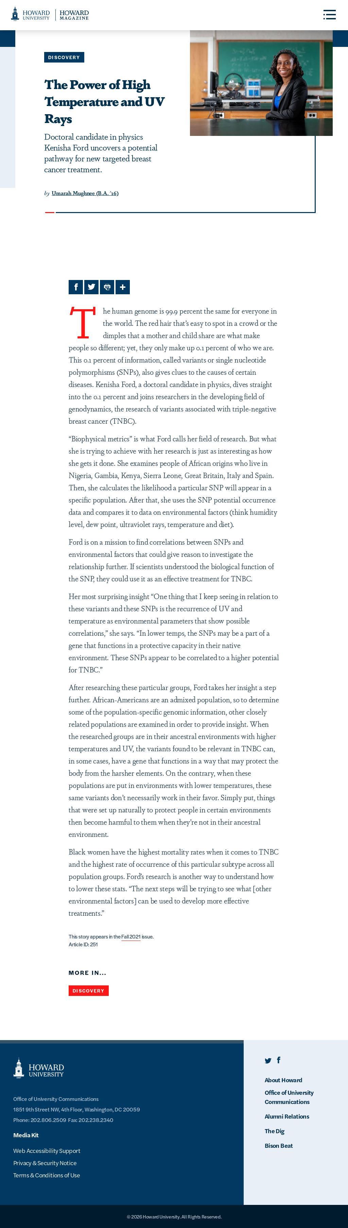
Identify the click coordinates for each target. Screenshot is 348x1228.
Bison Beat (279, 1145)
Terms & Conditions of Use (46, 1175)
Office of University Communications (289, 1097)
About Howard (283, 1079)
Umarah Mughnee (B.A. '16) (85, 192)
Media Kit (26, 1134)
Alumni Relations (287, 1116)
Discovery (64, 57)
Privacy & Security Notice (44, 1162)
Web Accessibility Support (46, 1150)
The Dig (274, 1130)
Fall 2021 (130, 936)
